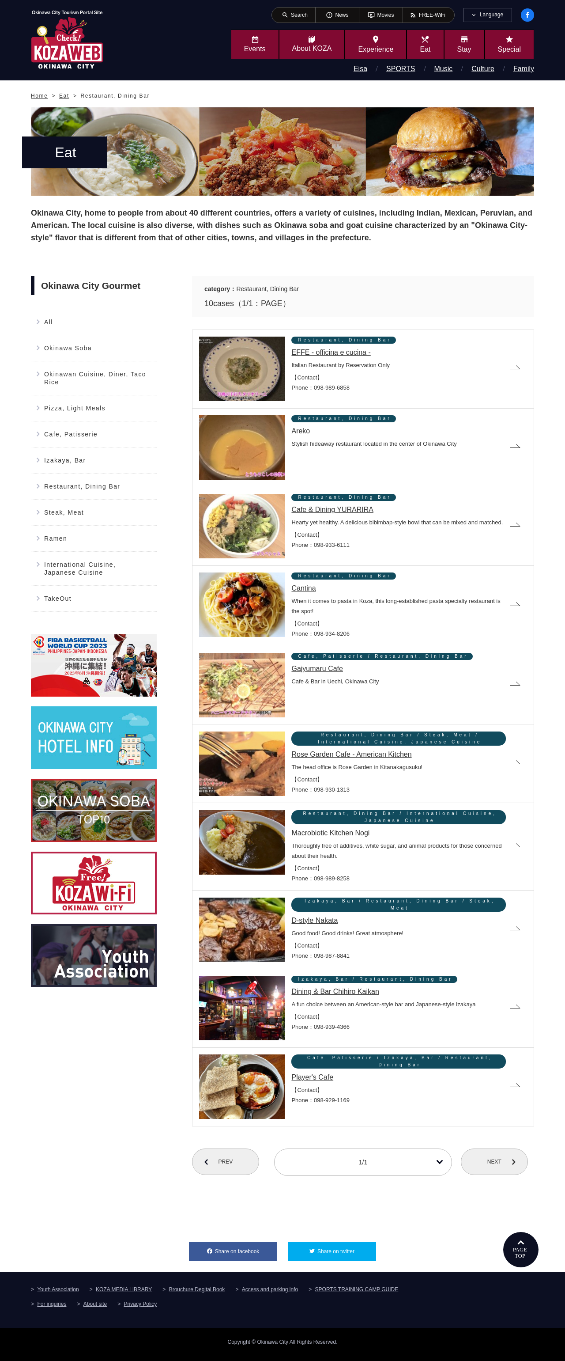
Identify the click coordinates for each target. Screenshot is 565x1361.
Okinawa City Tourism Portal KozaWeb (67, 38)
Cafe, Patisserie (71, 434)
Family (523, 68)
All (48, 322)
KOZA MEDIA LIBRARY (124, 1294)
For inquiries (51, 1309)
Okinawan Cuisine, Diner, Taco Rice (95, 378)
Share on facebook (246, 1253)
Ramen (55, 538)
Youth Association (58, 1294)
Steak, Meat (64, 512)
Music (443, 68)
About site (95, 1309)
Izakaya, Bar (65, 460)
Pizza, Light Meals (74, 408)
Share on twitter (346, 1253)
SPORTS (400, 68)
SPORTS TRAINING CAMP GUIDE (357, 1294)
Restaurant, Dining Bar (82, 486)
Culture (482, 68)
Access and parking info (270, 1294)
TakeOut (58, 598)
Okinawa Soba (68, 348)
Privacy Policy (140, 1309)
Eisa (360, 68)
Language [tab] (491, 14)
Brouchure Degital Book (197, 1294)
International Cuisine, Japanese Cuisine (80, 568)
